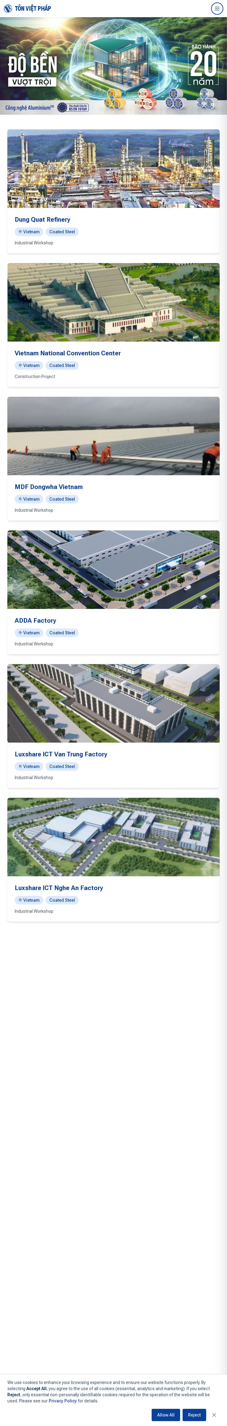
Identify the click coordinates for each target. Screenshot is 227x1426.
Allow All (166, 1415)
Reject (194, 1415)
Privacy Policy (63, 1400)
